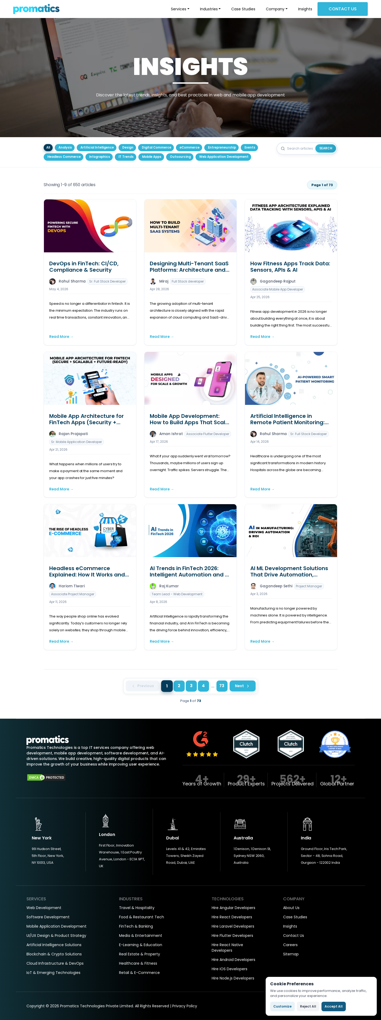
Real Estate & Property (139, 954)
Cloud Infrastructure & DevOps (55, 963)
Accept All (334, 1006)
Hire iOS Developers (229, 969)
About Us (291, 907)
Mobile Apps (151, 157)
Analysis (65, 147)
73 (221, 685)
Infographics (99, 157)
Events (249, 147)
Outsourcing (180, 157)
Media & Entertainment (140, 935)
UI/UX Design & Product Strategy (56, 935)
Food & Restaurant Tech (141, 917)
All (48, 147)
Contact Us (343, 9)
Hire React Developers (232, 917)
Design (127, 147)
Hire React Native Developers (227, 947)
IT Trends (126, 157)
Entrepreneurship (222, 147)
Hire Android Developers (233, 959)
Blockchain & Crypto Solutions (54, 954)
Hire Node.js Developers (233, 978)
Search (325, 148)
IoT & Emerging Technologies (53, 972)
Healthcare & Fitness (138, 963)
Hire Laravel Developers (233, 926)
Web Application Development (223, 157)
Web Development (43, 907)
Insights (305, 9)
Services (178, 9)
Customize (282, 1006)
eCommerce (189, 147)
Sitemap (291, 954)
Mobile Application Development (56, 926)
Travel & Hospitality (137, 907)
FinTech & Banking (136, 926)
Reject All (308, 1006)
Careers (290, 944)
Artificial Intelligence (97, 147)
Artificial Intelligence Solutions (53, 944)
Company (275, 9)
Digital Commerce (156, 147)
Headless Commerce (64, 157)
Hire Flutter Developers (232, 935)
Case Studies (243, 9)
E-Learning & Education (140, 944)
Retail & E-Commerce (139, 972)
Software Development (48, 917)
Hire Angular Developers (233, 907)
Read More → (61, 336)
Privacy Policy (184, 1006)
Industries (209, 9)
